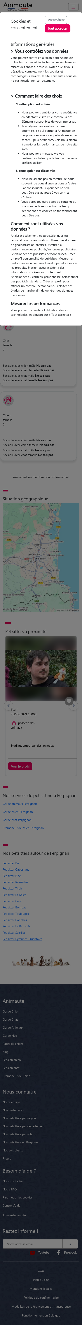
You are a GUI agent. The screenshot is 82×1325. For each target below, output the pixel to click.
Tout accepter (58, 28)
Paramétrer (56, 20)
